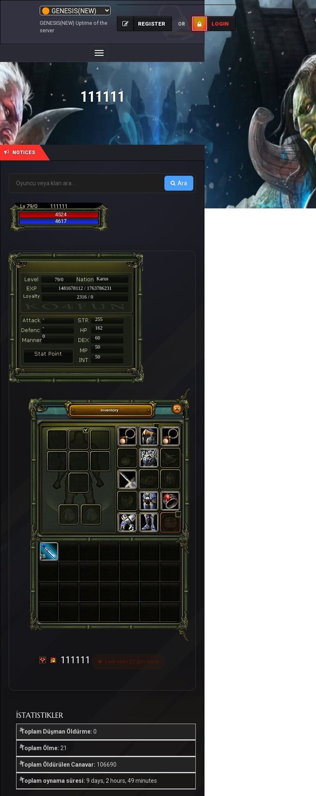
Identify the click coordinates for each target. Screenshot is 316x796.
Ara (179, 183)
